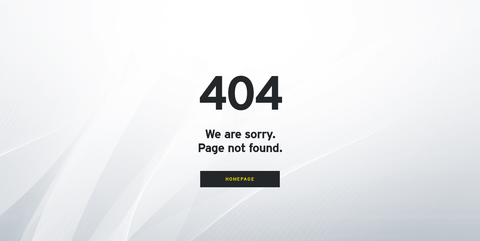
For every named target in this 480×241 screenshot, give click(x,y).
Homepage (240, 179)
